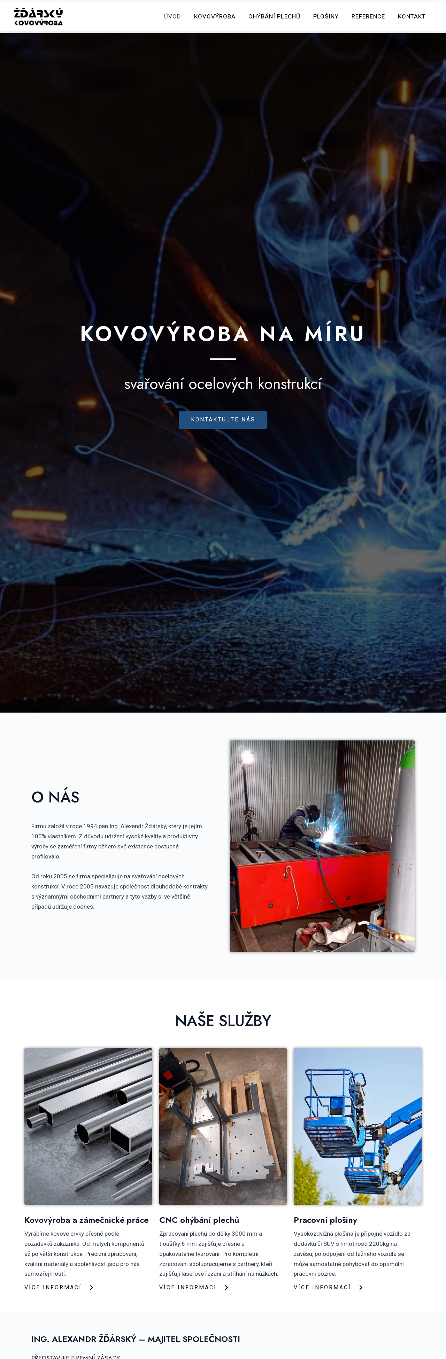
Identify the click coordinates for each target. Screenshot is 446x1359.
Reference (369, 16)
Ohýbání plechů (278, 16)
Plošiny (328, 16)
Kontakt (412, 16)
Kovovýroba (219, 16)
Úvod (178, 16)
